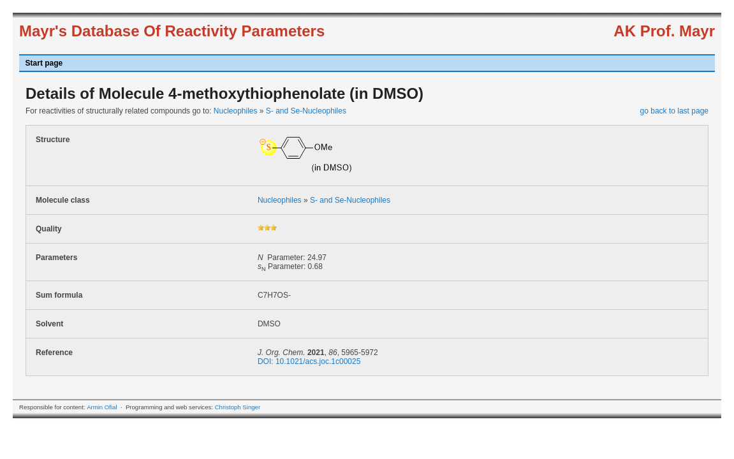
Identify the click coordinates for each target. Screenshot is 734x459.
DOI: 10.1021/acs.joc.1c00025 (309, 361)
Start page (44, 63)
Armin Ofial (102, 407)
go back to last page (674, 110)
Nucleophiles (236, 110)
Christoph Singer (237, 407)
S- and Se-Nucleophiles (306, 110)
